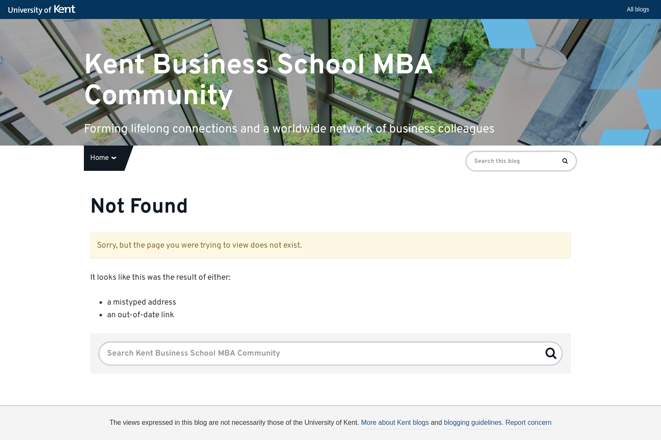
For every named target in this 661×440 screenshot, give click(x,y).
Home (103, 158)
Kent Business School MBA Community (258, 81)
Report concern (528, 422)
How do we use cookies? (386, 432)
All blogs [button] (638, 9)
